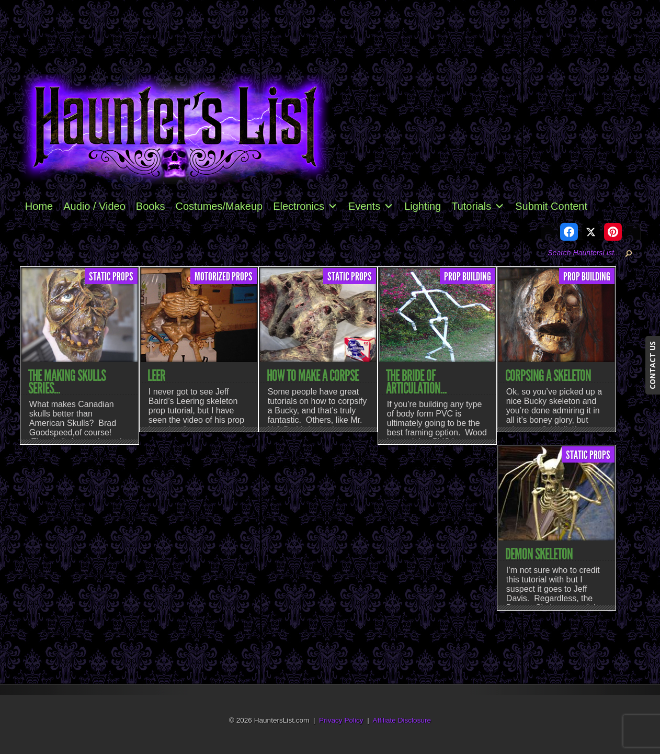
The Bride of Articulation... (416, 382)
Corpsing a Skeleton (548, 375)
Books (150, 206)
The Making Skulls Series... (67, 382)
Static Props (111, 277)
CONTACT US (652, 365)
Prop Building (467, 277)
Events (371, 206)
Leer (156, 375)
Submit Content (551, 206)
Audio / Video (94, 206)
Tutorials (478, 206)
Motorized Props (224, 277)
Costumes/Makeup (219, 206)
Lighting (422, 206)
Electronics (305, 206)
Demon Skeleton (539, 554)
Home (39, 206)
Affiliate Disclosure (402, 720)
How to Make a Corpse (313, 375)
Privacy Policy (341, 720)
